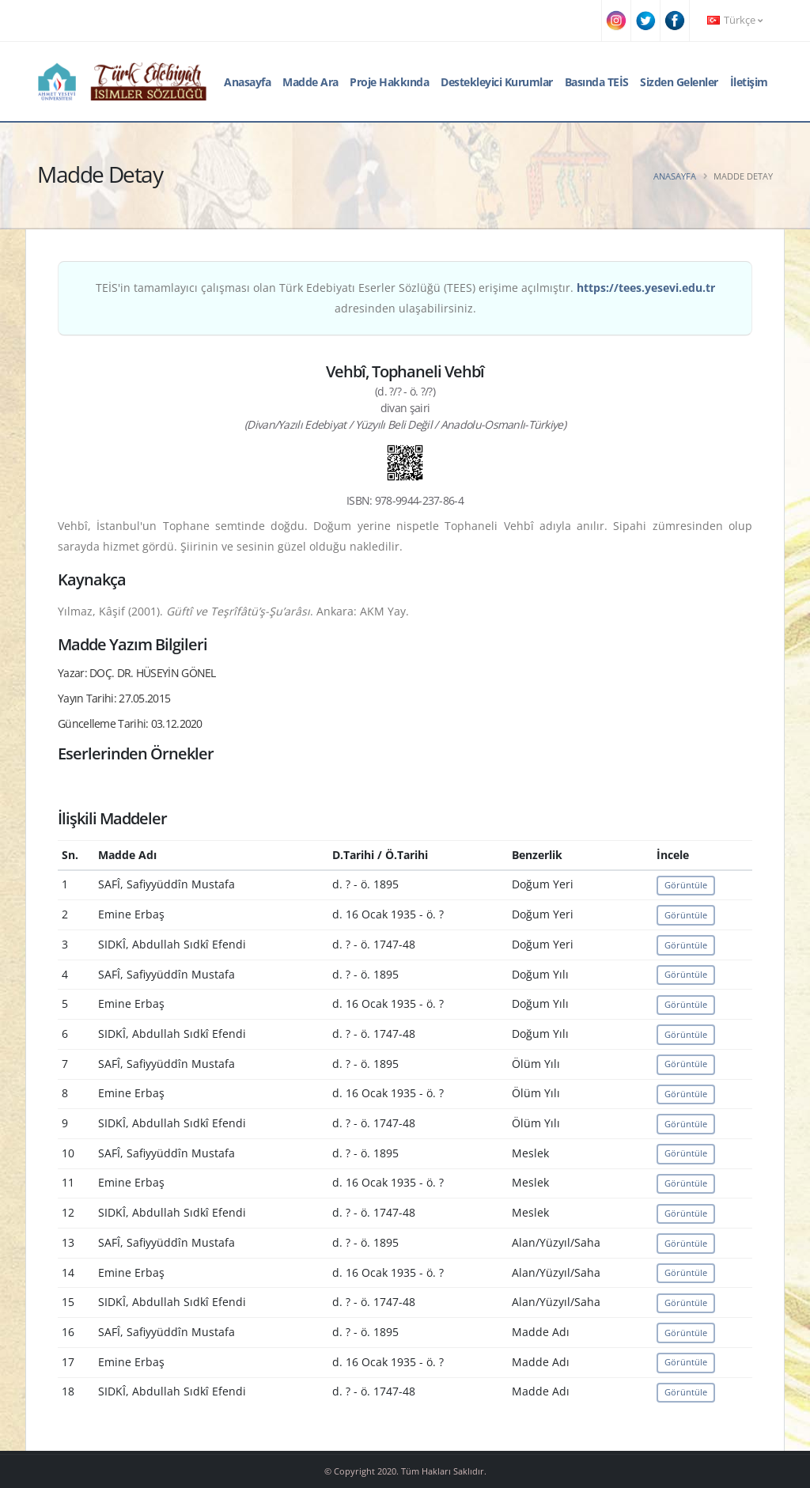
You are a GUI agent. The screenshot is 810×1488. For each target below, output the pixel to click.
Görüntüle (685, 885)
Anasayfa (247, 81)
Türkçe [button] (735, 20)
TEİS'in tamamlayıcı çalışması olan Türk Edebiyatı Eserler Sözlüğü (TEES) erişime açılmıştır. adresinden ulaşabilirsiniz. (405, 298)
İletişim (749, 81)
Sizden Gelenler (679, 81)
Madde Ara (310, 81)
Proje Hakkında (389, 81)
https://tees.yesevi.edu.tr (646, 287)
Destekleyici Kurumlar (497, 81)
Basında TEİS (597, 81)
